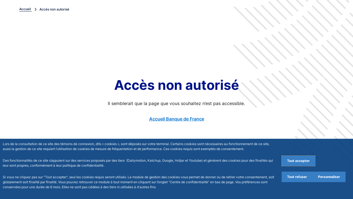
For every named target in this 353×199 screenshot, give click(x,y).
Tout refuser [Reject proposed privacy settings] (297, 177)
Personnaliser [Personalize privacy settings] (329, 177)
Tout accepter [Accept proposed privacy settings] (298, 161)
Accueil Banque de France (176, 119)
